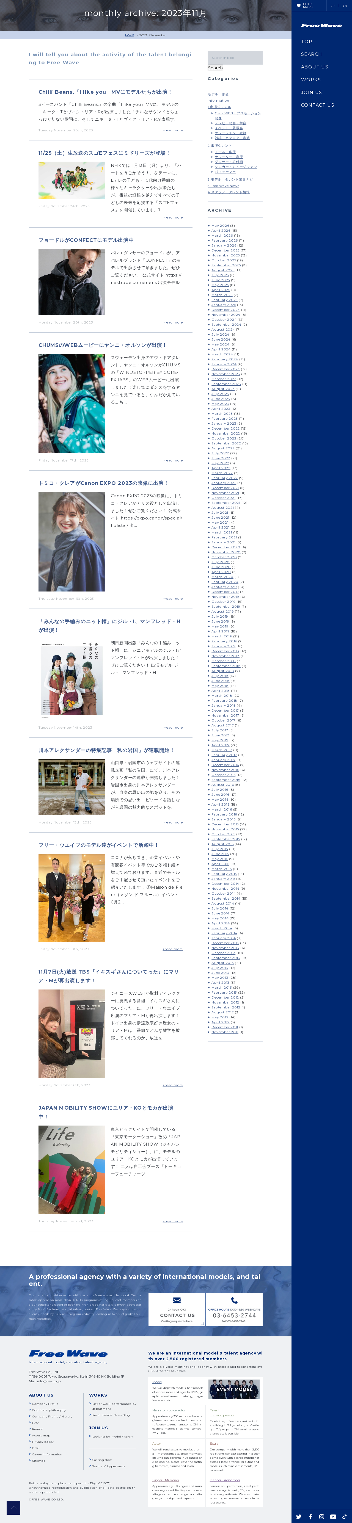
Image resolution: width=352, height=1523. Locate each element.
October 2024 (224, 319)
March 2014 (221, 928)
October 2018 (223, 661)
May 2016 (219, 799)
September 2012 (225, 1007)
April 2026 (220, 230)
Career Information (47, 1454)
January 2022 (223, 483)
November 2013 (225, 948)
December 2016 (225, 765)
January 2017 (223, 760)
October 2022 (223, 438)
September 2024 (226, 324)
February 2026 (224, 240)
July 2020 (220, 562)
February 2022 (224, 478)
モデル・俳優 (218, 94)
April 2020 (221, 572)
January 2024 (224, 364)
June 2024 (220, 339)
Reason (37, 1429)
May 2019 (219, 626)
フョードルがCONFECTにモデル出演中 (86, 240)
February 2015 (224, 874)
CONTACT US (317, 105)
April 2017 (220, 745)
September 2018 (226, 666)
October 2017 (223, 720)
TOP (306, 41)
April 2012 (220, 1022)
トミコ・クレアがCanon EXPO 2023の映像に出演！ (103, 483)
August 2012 (222, 1012)
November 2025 (225, 255)
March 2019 (221, 636)
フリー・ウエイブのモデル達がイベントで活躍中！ (98, 845)
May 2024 (220, 344)
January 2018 (223, 705)
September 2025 (226, 265)
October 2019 (223, 601)
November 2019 (225, 597)
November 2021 (225, 493)
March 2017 (221, 750)
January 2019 (223, 646)
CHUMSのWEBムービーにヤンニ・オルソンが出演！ (102, 345)
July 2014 (220, 908)
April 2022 (220, 468)
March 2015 (221, 869)
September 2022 (226, 443)
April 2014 (220, 923)
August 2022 (223, 448)
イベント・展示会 (229, 128)
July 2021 (219, 512)
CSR (35, 1448)
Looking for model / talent (113, 1436)
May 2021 (219, 522)
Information (218, 100)
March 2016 (221, 809)
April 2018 (220, 691)
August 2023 (223, 389)
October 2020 (224, 557)
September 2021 (225, 503)
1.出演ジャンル (219, 107)
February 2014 (224, 933)
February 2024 (224, 359)
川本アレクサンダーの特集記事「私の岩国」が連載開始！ (106, 750)
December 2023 (225, 369)
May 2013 (219, 977)
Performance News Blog (111, 1415)
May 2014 (220, 918)
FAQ (35, 1423)
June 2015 (220, 854)
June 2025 (220, 280)
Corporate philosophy (49, 1410)
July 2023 (220, 394)
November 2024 (225, 315)
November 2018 (225, 656)
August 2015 (222, 844)
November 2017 (225, 715)
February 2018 (224, 700)
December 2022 (225, 428)
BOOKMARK (308, 5)
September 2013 (225, 958)
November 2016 (225, 770)
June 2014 (220, 913)
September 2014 (226, 898)
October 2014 (223, 893)
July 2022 (220, 453)
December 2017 (225, 710)
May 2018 (220, 686)
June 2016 (220, 794)
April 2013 (220, 982)
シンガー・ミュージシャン (236, 167)
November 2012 (225, 1002)
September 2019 (225, 606)
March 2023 (222, 413)
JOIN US (311, 92)
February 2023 (224, 418)
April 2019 (220, 631)
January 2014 (223, 938)
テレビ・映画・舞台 (230, 123)
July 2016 (219, 789)
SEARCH (311, 54)
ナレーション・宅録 (230, 133)
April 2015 (220, 864)
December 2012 (225, 997)
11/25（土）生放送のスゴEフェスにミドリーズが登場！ (104, 153)
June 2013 (220, 973)
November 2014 (225, 888)
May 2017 (219, 740)
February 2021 (224, 537)
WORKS (311, 79)
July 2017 (219, 730)
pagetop (13, 1508)
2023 (143, 35)
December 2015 (225, 824)
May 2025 (220, 285)
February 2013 (224, 992)
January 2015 (223, 879)
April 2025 (220, 290)
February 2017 (224, 755)
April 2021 (220, 527)
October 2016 (223, 775)
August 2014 (222, 903)
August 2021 (222, 507)
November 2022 (225, 433)
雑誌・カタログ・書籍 (232, 138)
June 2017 (220, 735)
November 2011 (224, 1032)
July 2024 (220, 334)
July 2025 (220, 275)
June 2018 (220, 681)
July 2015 (219, 849)
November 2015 (225, 829)
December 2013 (225, 943)
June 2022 (220, 458)
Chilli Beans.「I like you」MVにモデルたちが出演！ (105, 92)
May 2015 (219, 859)
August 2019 (222, 611)
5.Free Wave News (223, 186)
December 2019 (225, 592)
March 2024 (222, 354)
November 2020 (226, 552)
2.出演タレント (220, 145)
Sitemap (38, 1461)
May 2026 (220, 225)
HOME (129, 35)
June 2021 (220, 517)
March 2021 (221, 532)
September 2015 (225, 839)
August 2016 (222, 785)
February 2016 (224, 814)
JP (333, 5)
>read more (173, 130)
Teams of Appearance (109, 1466)
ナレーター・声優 (229, 157)
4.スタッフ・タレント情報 (229, 192)
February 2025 (224, 300)
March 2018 (221, 695)
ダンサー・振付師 (229, 162)
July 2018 (220, 676)
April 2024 (221, 349)
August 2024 (223, 329)
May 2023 (220, 404)
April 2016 (220, 804)
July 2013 (219, 968)
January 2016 (223, 819)
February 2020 (224, 582)
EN (345, 5)
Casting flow (102, 1460)
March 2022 (222, 473)
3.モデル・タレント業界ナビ (230, 179)
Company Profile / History (52, 1416)
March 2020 (222, 577)
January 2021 (223, 542)
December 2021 (225, 488)
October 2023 (223, 379)
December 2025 (225, 250)
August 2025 (222, 270)
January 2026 (223, 245)
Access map (41, 1435)
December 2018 (225, 651)
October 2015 (223, 834)
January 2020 (224, 587)
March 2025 (222, 295)
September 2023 (226, 384)
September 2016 (225, 780)
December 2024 (225, 310)
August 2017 (222, 725)
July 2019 (219, 616)
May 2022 (220, 463)
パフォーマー (225, 172)
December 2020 (225, 547)
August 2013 (222, 963)
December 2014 (225, 883)
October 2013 (223, 953)
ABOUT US (314, 67)
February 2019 (224, 641)
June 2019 (220, 621)
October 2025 (223, 260)
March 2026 (222, 235)
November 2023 (225, 374)
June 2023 (220, 399)
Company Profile (45, 1404)
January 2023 (223, 423)
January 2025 (223, 305)
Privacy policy (43, 1442)
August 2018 (222, 671)
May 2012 (219, 1017)
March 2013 (221, 987)
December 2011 (224, 1027)
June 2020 (221, 567)
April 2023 (220, 409)
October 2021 (223, 498)
